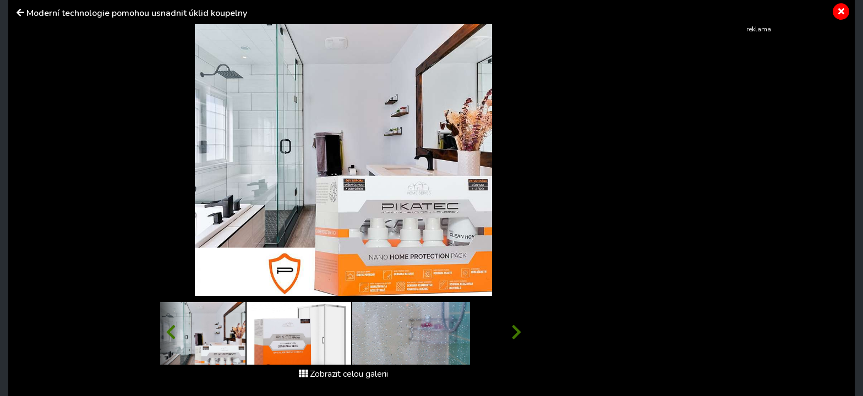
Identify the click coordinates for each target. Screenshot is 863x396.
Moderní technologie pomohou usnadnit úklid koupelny (136, 13)
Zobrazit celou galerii (343, 374)
